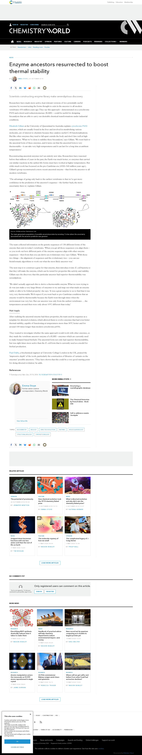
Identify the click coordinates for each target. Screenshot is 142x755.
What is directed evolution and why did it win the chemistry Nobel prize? (76, 501)
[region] (17, 732)
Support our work (108, 740)
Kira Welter (74, 642)
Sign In (15, 25)
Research (14, 629)
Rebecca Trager (48, 685)
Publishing (110, 2)
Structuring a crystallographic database (80, 387)
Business (41, 672)
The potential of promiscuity (22, 499)
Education (119, 2)
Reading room (38, 47)
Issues (38, 715)
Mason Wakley (48, 547)
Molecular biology (76, 429)
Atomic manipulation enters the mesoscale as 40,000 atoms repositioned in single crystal (22, 678)
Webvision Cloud (128, 753)
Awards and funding (75, 740)
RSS (57, 715)
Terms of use (45, 730)
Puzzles (47, 47)
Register (24, 25)
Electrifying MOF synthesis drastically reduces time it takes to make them (21, 633)
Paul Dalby (14, 353)
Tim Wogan (18, 551)
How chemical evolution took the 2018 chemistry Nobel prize (49, 501)
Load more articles (50, 563)
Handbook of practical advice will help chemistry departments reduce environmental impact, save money (49, 635)
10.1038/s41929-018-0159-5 (50, 375)
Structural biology (24, 434)
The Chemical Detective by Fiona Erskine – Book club (79, 402)
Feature (41, 496)
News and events (46, 740)
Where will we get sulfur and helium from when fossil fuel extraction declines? (77, 677)
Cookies (35, 730)
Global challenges (92, 740)
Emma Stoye (23, 79)
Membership (128, 2)
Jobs (29, 47)
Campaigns (60, 740)
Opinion (14, 496)
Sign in (39, 591)
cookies (101, 749)
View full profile (22, 421)
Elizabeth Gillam (16, 126)
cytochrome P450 (79, 126)
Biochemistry (22, 429)
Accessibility (57, 730)
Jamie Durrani (19, 687)
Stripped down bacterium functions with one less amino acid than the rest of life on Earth (21, 542)
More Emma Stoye (60, 379)
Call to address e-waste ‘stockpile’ (79, 414)
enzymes (62, 429)
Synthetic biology (42, 434)
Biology (34, 429)
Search (68, 25)
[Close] (30, 714)
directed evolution (47, 429)
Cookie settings (17, 747)
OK (17, 741)
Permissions (68, 730)
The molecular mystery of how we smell (48, 540)
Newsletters (22, 47)
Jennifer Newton (21, 505)
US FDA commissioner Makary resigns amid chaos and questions (48, 677)
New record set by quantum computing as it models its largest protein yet (77, 633)
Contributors (47, 715)
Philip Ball (73, 547)
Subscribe (34, 25)
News (11, 57)
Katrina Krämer (76, 509)
